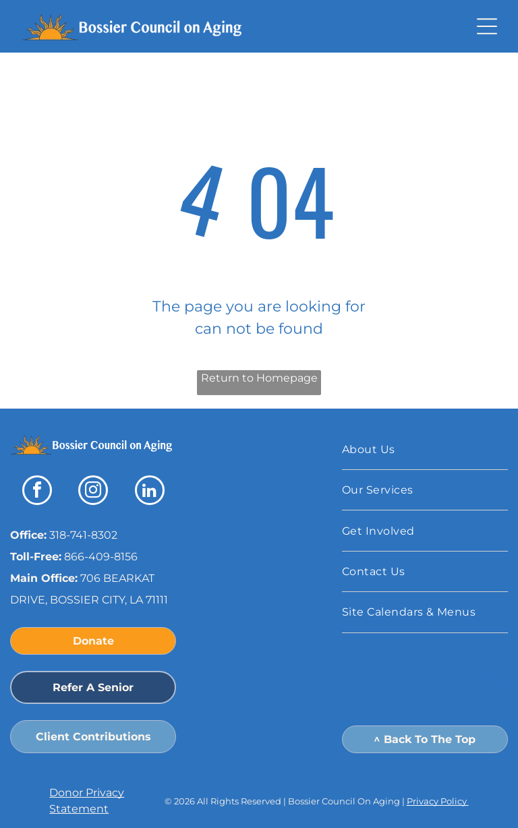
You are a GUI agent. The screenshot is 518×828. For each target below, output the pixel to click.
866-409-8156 (101, 556)
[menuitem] (425, 450)
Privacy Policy (438, 801)
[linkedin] (150, 491)
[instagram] (93, 491)
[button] (487, 26)
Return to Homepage (259, 378)
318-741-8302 (83, 535)
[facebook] (37, 491)
